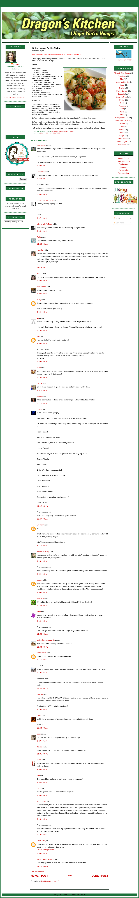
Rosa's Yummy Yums (45, 200)
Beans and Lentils (122, 82)
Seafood (56, 133)
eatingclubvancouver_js (46, 640)
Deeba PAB (41, 172)
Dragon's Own (46, 133)
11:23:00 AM (42, 866)
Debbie (39, 383)
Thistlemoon (41, 287)
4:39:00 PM (42, 710)
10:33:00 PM (42, 362)
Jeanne (39, 274)
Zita (38, 775)
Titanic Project (121, 142)
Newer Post (39, 875)
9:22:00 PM (42, 621)
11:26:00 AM (42, 244)
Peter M (40, 396)
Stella (39, 760)
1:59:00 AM (42, 673)
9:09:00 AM (42, 592)
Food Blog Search (123, 161)
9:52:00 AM (42, 390)
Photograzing (124, 170)
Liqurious (123, 167)
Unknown (40, 525)
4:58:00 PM (42, 782)
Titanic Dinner (122, 139)
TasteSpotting (123, 173)
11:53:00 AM (42, 634)
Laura (39, 715)
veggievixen (41, 145)
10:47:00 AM (42, 519)
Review (122, 124)
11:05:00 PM (42, 754)
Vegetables (122, 145)
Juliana (39, 747)
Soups (121, 136)
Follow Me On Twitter (124, 60)
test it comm (41, 653)
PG (38, 666)
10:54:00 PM (42, 647)
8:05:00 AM (42, 769)
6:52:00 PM (42, 574)
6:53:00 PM (42, 835)
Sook (39, 734)
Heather (40, 694)
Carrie (39, 788)
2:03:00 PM (42, 294)
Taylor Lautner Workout (45, 859)
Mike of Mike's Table (44, 224)
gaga (39, 611)
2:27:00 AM (42, 741)
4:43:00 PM (42, 561)
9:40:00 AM (42, 795)
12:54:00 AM (42, 179)
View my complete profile (15, 97)
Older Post (100, 875)
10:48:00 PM (42, 605)
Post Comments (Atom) (50, 881)
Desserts (121, 94)
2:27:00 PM (42, 545)
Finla (39, 237)
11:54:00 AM (42, 268)
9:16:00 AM (42, 231)
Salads (121, 130)
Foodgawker (123, 164)
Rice (122, 127)
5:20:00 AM (42, 377)
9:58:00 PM (42, 343)
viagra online (42, 801)
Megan (39, 580)
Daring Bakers (121, 91)
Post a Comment (37, 872)
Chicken (122, 88)
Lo (38, 318)
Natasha (40, 250)
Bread (122, 85)
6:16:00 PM (42, 330)
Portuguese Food (121, 118)
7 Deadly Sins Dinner (122, 73)
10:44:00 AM (42, 728)
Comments (119, 223)
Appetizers (122, 76)
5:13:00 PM (42, 819)
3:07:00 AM (42, 218)
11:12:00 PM (42, 506)
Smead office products (45, 850)
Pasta (122, 112)
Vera (38, 336)
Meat (122, 109)
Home (13, 15)
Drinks (121, 100)
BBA (122, 79)
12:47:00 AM (42, 689)
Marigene (40, 598)
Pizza (122, 115)
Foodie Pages (123, 158)
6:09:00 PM (42, 312)
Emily (39, 300)
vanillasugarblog (43, 551)
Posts (117, 218)
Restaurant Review (122, 121)
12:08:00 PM (42, 281)
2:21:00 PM (42, 403)
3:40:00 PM (42, 853)
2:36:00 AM (42, 194)
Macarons (122, 106)
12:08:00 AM (42, 166)
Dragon (16, 64)
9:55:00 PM (42, 660)
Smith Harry (41, 841)
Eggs (122, 103)
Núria (39, 368)
